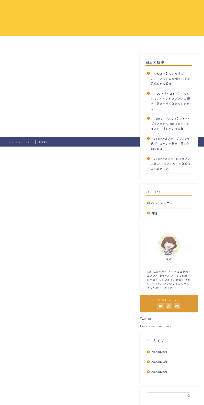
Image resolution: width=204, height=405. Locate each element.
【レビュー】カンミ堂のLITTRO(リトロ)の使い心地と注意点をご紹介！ (171, 78)
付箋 (154, 213)
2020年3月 (159, 362)
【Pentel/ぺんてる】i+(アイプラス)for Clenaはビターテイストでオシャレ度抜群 (170, 123)
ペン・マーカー (162, 203)
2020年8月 (159, 352)
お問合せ (43, 141)
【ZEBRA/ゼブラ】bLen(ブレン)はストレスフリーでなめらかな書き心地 (170, 164)
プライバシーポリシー (21, 141)
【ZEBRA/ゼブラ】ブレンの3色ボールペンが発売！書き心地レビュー (170, 143)
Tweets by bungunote (155, 326)
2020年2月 (159, 372)
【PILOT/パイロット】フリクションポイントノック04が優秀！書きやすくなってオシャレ (170, 101)
